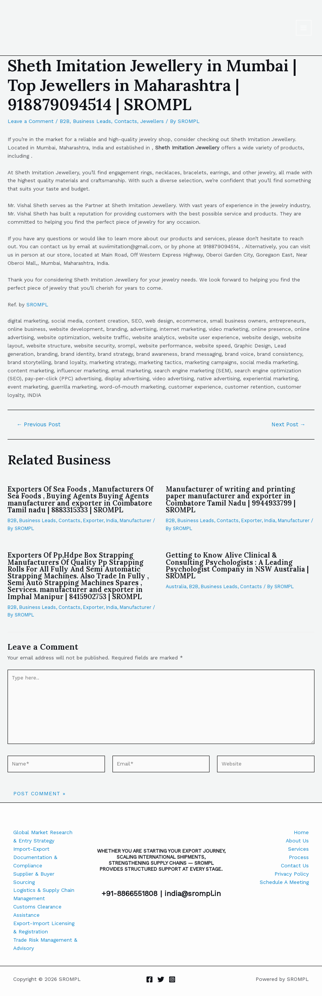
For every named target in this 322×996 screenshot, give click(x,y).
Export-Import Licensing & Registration (43, 927)
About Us (297, 841)
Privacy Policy (291, 874)
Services (298, 849)
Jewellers (152, 121)
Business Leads (92, 121)
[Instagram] (172, 979)
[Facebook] (149, 979)
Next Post (288, 424)
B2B (64, 121)
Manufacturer (135, 520)
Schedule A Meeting (284, 882)
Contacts (125, 121)
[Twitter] (160, 979)
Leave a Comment (31, 121)
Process (299, 857)
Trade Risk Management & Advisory (45, 944)
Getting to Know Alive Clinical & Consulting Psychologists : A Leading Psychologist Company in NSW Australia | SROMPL (237, 565)
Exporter (93, 520)
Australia (176, 586)
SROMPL (37, 304)
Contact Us (295, 865)
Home (301, 832)
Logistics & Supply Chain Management (43, 894)
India (111, 520)
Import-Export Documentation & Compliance (35, 857)
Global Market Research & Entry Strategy (42, 836)
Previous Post (39, 424)
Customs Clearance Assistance (37, 911)
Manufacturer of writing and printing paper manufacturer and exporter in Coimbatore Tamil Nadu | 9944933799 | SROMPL (231, 499)
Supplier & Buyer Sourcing (33, 878)
